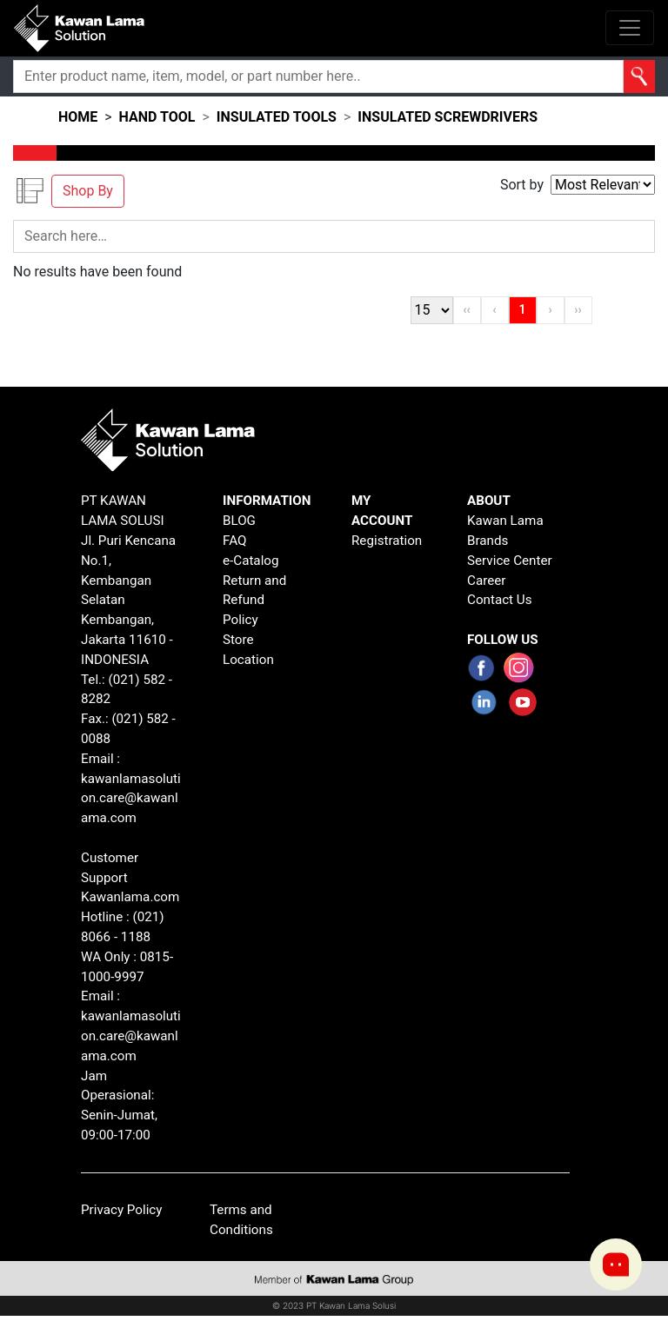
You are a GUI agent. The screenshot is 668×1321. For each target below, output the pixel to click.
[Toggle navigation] (629, 27)
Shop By (88, 191)
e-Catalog (251, 560)
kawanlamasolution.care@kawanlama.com (131, 798)
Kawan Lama (505, 520)
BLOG (239, 520)
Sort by (522, 184)
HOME (77, 117)
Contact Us (499, 599)
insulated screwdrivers (447, 117)
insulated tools (277, 117)
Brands (487, 540)
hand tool (157, 117)
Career (486, 580)
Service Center (509, 560)
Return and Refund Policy (254, 600)
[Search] (318, 76)
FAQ (234, 540)
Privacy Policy (122, 1210)
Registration (386, 540)
